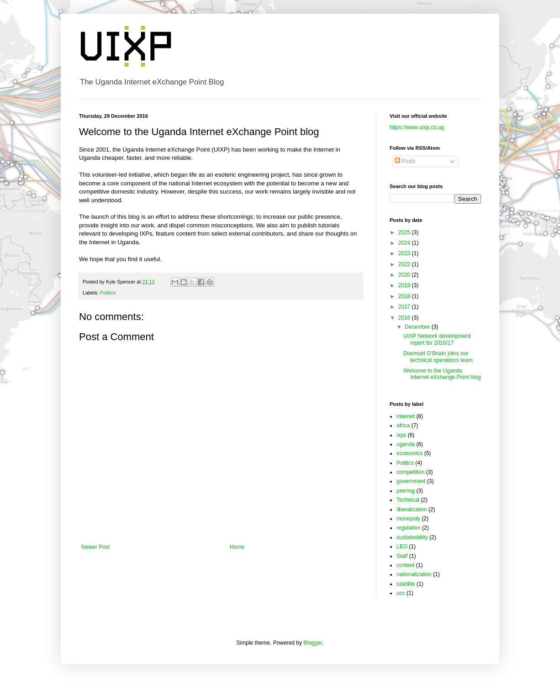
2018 (405, 296)
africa (403, 425)
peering (405, 491)
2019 (405, 285)
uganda (405, 444)
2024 (405, 243)
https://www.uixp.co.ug (417, 127)
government (410, 481)
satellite (405, 584)
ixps (401, 435)
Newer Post (95, 547)
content (405, 565)
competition (410, 472)
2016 (405, 318)
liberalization (411, 509)
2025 (405, 232)
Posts (405, 161)
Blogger (312, 643)
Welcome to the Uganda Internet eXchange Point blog (442, 374)
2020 (405, 275)
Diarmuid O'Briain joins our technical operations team (438, 356)
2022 (405, 264)
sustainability (412, 537)
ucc (400, 593)
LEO (401, 546)
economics (409, 453)
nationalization (414, 574)
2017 (405, 307)
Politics (108, 292)
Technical (407, 500)
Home (237, 547)
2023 (405, 253)
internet (405, 416)
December (418, 327)
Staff (401, 556)
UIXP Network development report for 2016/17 (436, 339)
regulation (408, 528)
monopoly (408, 518)
